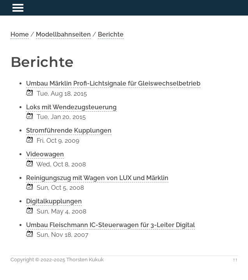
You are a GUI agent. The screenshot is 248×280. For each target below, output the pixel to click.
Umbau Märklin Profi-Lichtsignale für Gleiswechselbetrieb (113, 83)
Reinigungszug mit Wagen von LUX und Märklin (97, 178)
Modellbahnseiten (63, 34)
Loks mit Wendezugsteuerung (71, 107)
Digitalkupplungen (54, 201)
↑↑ (235, 259)
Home (20, 34)
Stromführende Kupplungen (69, 130)
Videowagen (45, 154)
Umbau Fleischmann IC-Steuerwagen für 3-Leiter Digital (110, 225)
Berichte (111, 34)
